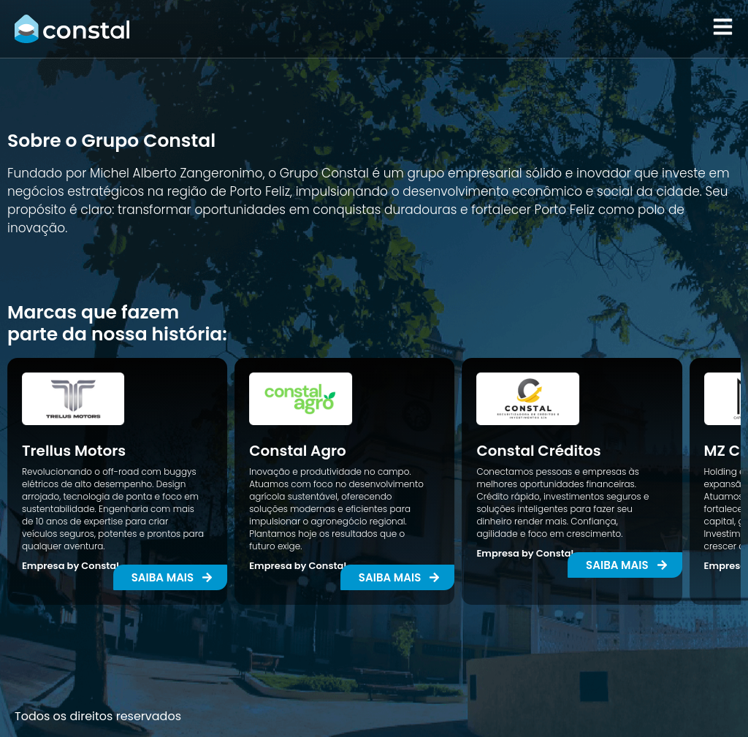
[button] (397, 577)
